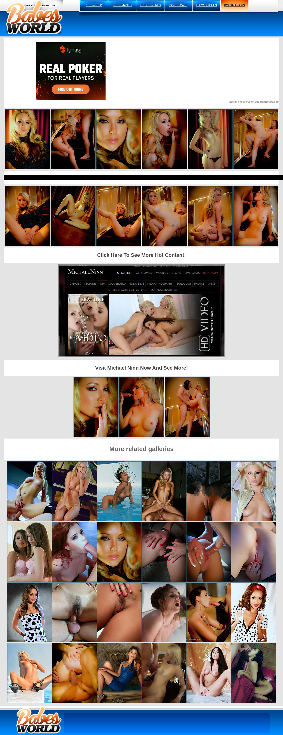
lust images (122, 5)
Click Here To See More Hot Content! (141, 255)
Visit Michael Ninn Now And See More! (141, 368)
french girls (150, 5)
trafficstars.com (269, 101)
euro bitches (206, 5)
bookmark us (234, 5)
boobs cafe (178, 5)
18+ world (94, 5)
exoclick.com (246, 101)
